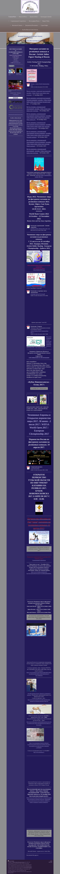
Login (51, 860)
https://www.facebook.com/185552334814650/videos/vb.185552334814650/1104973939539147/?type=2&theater (39, 674)
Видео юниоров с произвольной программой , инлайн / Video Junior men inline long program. (39, 151)
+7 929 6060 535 (16, 61)
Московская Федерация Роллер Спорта (16, 114)
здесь (41, 177)
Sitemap (12, 860)
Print (9, 860)
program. (35, 111)
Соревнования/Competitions (39, 560)
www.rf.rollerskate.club (27, 866)
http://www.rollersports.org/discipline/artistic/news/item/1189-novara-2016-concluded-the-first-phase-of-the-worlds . (39, 723)
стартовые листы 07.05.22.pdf (38, 294)
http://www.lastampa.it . (39, 752)
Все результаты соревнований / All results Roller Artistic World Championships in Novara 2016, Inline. (39, 617)
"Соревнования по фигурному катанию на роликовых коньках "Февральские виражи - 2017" (39, 549)
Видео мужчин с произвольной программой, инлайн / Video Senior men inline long (39, 108)
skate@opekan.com (17, 62)
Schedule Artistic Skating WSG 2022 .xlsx (40, 228)
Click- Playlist (36, 270)
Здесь (43, 270)
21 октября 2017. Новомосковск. (39, 388)
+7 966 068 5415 (16, 94)
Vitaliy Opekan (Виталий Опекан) (19, 862)
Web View (50, 862)
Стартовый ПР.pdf (35, 468)
